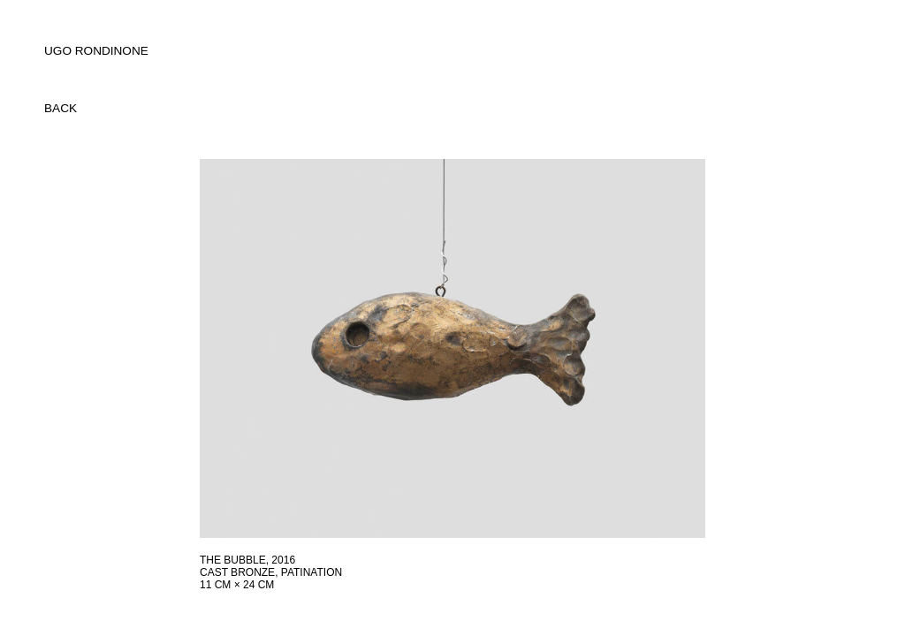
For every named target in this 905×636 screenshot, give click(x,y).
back (60, 108)
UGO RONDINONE (96, 50)
